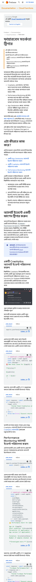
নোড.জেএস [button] (9, 324)
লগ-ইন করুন (30, 2)
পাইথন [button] (18, 324)
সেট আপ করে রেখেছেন (19, 252)
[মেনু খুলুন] (3, 2)
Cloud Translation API (18, 19)
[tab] (9, 324)
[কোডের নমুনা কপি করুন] (30, 327)
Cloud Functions (26, 8)
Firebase (6, 32)
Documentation (9, 8)
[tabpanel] (18, 331)
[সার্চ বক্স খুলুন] (19, 2)
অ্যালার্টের (11, 430)
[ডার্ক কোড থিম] (27, 327)
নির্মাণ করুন (21, 35)
